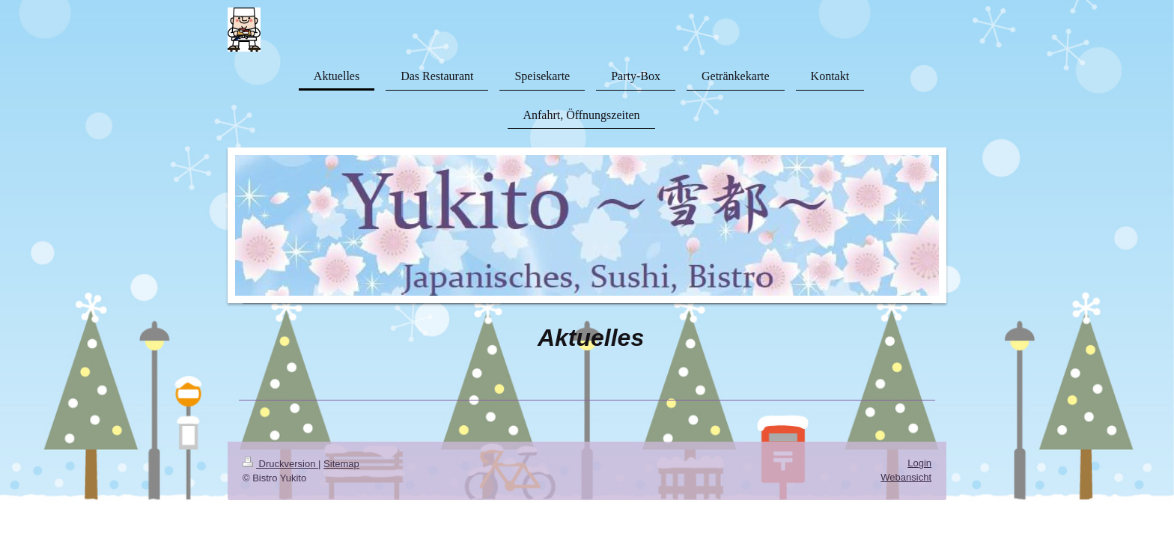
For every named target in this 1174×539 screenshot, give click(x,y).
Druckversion (280, 463)
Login (919, 463)
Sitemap (341, 463)
